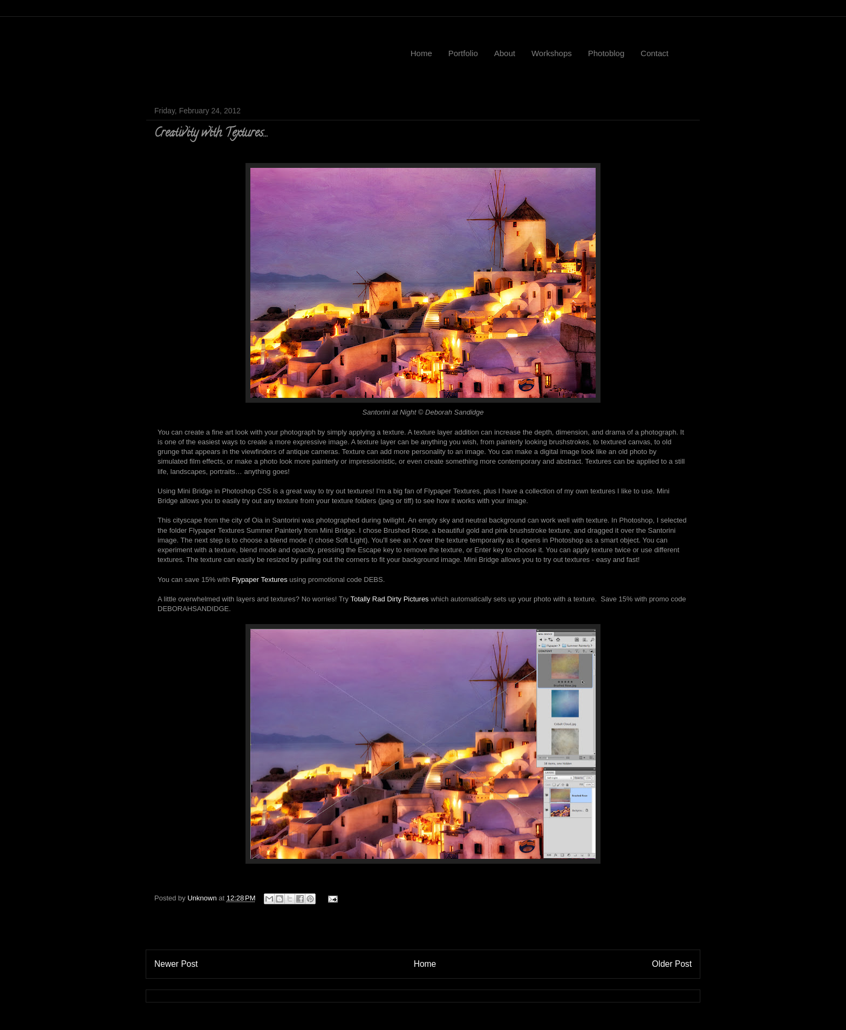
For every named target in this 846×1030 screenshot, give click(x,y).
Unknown (203, 898)
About (504, 53)
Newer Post (176, 963)
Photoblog (606, 53)
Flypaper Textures (260, 579)
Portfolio (463, 53)
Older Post (672, 963)
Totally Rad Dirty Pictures (389, 599)
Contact (654, 53)
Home (421, 53)
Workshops (551, 53)
